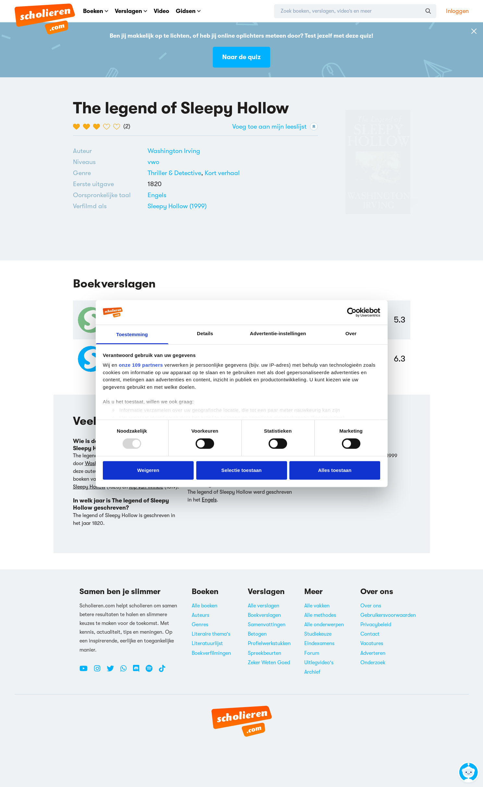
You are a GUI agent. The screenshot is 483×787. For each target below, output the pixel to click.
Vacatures (371, 643)
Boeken (95, 11)
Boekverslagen (264, 615)
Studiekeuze (318, 634)
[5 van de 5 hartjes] (118, 127)
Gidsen (188, 11)
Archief (312, 672)
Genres (200, 625)
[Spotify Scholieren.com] (151, 671)
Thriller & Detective (174, 173)
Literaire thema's (211, 634)
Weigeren (148, 470)
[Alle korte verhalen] (222, 173)
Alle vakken (317, 606)
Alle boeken (204, 606)
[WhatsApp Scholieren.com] (125, 671)
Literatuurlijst (207, 643)
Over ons (370, 606)
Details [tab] (205, 333)
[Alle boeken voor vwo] (153, 162)
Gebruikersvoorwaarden (388, 615)
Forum (311, 653)
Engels (157, 195)
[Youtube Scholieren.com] (85, 671)
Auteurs (200, 615)
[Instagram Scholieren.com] (99, 671)
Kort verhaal (222, 173)
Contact (370, 634)
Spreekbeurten (264, 653)
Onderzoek (372, 663)
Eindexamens (319, 643)
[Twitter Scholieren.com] (113, 671)
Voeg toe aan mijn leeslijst (275, 126)
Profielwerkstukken (269, 643)
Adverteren (372, 653)
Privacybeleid (375, 625)
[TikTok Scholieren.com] (162, 671)
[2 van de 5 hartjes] (88, 127)
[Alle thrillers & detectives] (174, 173)
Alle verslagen (263, 606)
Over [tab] (351, 333)
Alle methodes (320, 615)
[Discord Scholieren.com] (138, 671)
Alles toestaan (334, 470)
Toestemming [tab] (132, 334)
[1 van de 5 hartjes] (78, 127)
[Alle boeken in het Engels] (157, 195)
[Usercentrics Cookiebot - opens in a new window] (351, 312)
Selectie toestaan (241, 470)
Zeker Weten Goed (269, 663)
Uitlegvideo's (318, 663)
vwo (153, 162)
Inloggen (457, 11)
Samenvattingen (266, 625)
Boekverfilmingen (211, 653)
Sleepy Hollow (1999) (177, 206)
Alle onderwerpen (324, 625)
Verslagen (131, 11)
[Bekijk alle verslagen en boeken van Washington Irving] (174, 151)
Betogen (257, 634)
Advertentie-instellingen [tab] (278, 333)
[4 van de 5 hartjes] (108, 127)
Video (161, 11)
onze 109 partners (141, 365)
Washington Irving (174, 151)
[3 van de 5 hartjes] (98, 127)
